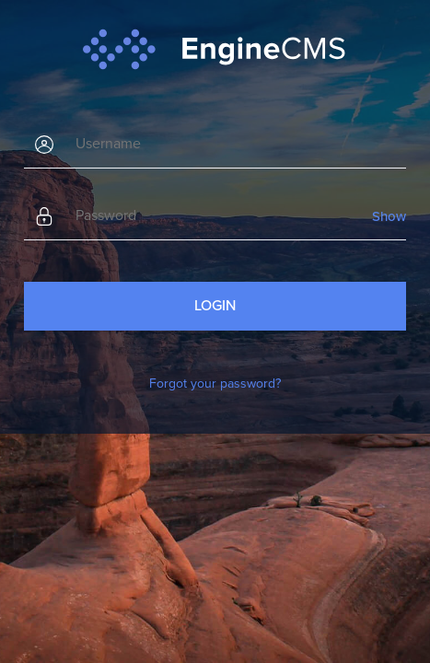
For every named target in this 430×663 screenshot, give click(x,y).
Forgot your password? (215, 383)
